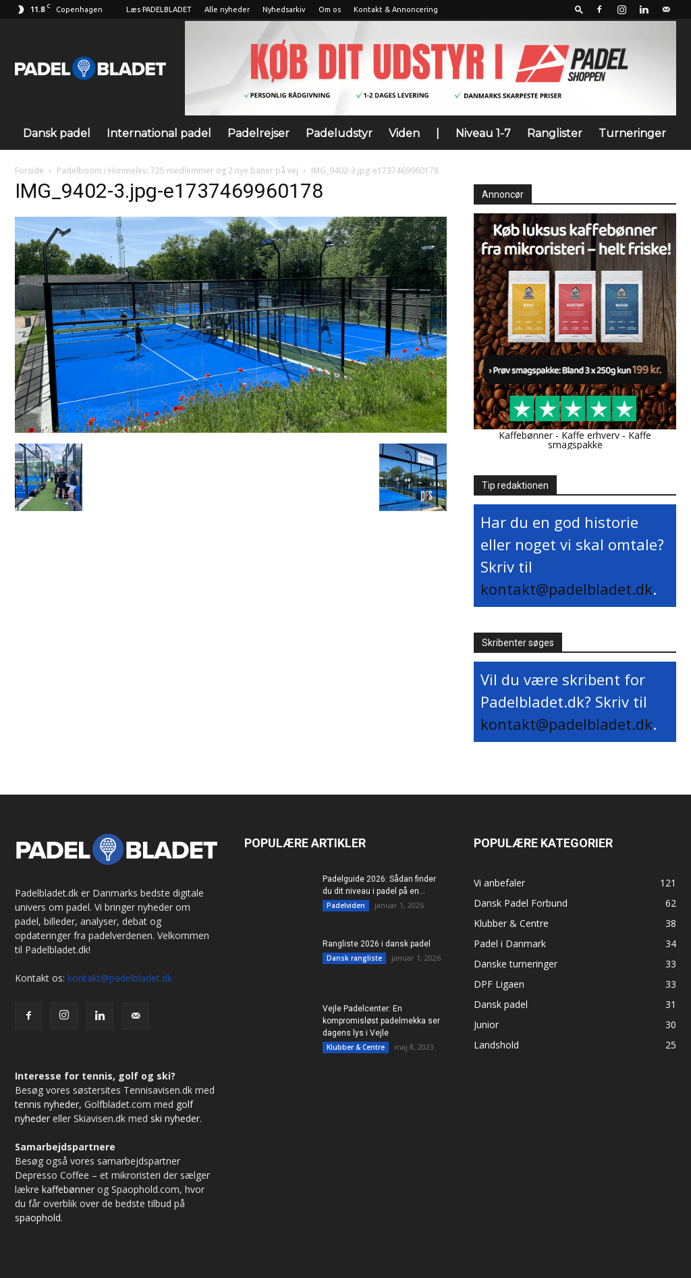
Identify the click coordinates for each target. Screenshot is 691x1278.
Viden (404, 133)
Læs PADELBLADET (159, 9)
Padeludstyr (339, 133)
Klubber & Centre (356, 1047)
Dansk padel (56, 133)
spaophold (38, 1217)
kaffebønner (68, 1189)
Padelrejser (258, 133)
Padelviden (346, 905)
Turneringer (632, 133)
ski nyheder (175, 1118)
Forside (29, 170)
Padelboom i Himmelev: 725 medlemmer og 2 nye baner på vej (177, 170)
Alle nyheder (227, 9)
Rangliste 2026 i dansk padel (377, 944)
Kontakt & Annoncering (396, 9)
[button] (579, 9)
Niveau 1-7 (483, 133)
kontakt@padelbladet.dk (566, 589)
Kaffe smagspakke (600, 440)
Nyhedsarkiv (284, 9)
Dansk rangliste (354, 958)
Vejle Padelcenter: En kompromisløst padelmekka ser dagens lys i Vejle (381, 1021)
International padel (159, 133)
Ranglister (554, 133)
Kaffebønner (526, 435)
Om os (330, 9)
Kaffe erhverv (590, 435)
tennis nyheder (47, 1104)
